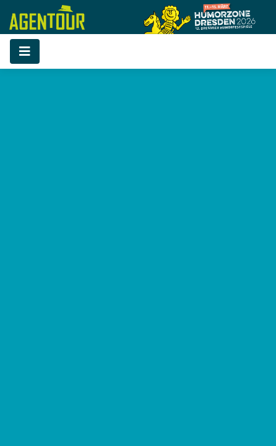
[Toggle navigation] (25, 51)
